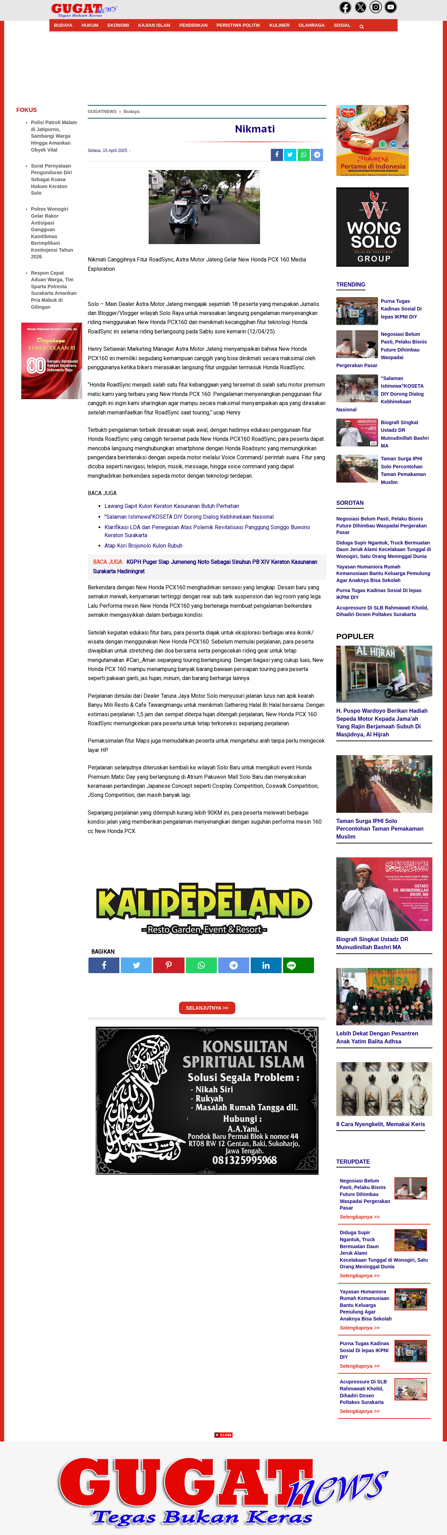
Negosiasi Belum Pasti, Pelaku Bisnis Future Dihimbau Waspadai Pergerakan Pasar (381, 349)
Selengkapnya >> (359, 1217)
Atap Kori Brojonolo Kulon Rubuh (143, 545)
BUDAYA (63, 25)
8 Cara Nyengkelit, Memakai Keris (380, 1124)
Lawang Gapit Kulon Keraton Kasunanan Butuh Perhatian (171, 506)
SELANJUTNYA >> (207, 1008)
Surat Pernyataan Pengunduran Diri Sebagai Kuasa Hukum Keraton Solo (51, 179)
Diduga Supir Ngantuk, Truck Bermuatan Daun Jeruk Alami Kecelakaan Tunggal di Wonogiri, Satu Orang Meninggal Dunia (383, 549)
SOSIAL (342, 25)
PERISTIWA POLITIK (238, 25)
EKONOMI (118, 25)
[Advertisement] (223, 1486)
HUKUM (89, 25)
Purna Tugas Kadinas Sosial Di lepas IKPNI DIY (401, 309)
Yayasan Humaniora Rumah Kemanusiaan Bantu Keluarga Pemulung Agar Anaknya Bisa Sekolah (383, 573)
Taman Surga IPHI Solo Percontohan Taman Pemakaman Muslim (379, 829)
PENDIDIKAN (193, 25)
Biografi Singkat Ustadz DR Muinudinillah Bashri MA (372, 943)
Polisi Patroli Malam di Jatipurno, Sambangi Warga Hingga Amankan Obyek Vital (54, 136)
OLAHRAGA (312, 25)
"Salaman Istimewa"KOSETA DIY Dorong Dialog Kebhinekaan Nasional (189, 517)
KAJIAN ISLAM (154, 25)
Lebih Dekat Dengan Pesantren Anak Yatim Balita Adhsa (377, 1037)
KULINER (279, 25)
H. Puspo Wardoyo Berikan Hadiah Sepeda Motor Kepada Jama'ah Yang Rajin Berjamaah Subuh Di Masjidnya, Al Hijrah (382, 722)
